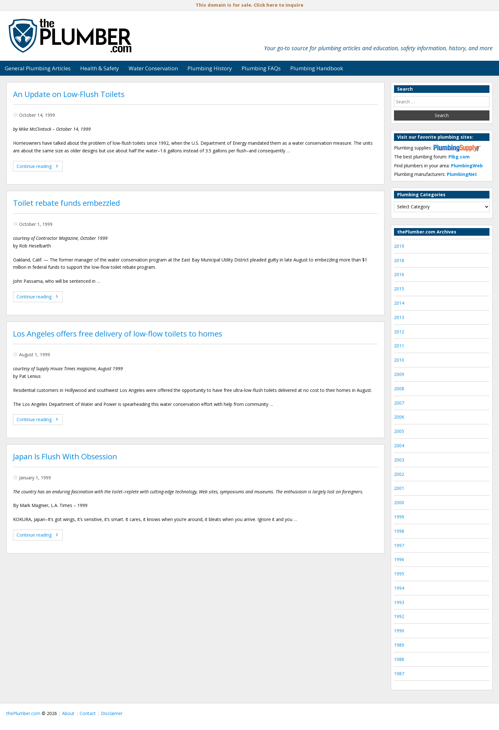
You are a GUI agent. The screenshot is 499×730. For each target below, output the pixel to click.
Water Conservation (153, 68)
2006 (399, 417)
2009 (399, 374)
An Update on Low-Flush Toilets (68, 94)
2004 (399, 445)
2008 (399, 389)
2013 (399, 317)
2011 (399, 346)
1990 (399, 631)
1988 (399, 659)
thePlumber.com (23, 713)
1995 (399, 574)
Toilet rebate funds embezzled (66, 203)
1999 (399, 517)
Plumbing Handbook (316, 68)
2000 (399, 502)
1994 (399, 588)
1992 (399, 616)
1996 (399, 559)
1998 (399, 531)
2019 (399, 246)
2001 (399, 488)
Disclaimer (112, 713)
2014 (399, 303)
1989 (399, 645)
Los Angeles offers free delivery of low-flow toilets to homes (117, 334)
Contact (88, 713)
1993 (399, 602)
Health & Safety (99, 68)
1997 (399, 545)
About (68, 713)
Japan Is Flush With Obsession (65, 456)
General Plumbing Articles (38, 68)
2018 (399, 260)
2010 (399, 360)
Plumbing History (209, 68)
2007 (399, 403)
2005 (399, 431)
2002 (399, 474)
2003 (399, 460)
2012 (399, 332)
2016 (399, 274)
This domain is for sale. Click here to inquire (249, 5)
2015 (399, 289)
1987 (399, 674)
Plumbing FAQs (261, 68)
